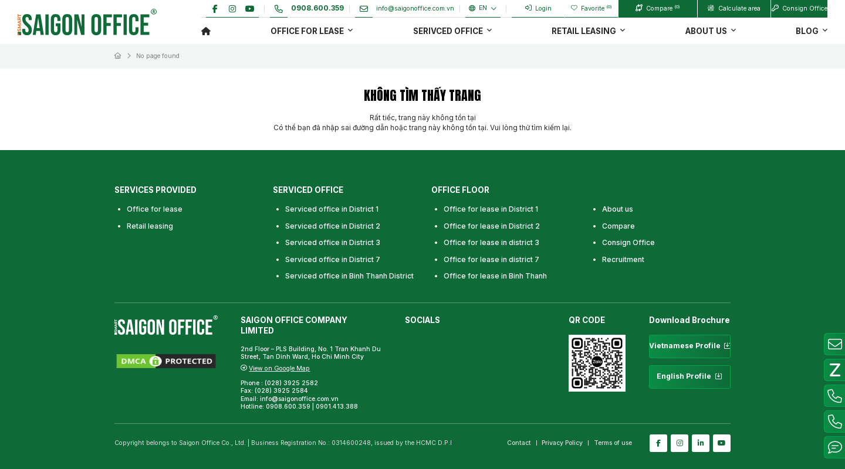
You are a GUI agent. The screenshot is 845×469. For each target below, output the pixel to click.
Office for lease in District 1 (491, 209)
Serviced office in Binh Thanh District (349, 275)
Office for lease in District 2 (492, 226)
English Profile (690, 377)
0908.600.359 (288, 406)
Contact (519, 443)
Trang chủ (206, 31)
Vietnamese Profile (690, 346)
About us (706, 31)
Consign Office (628, 242)
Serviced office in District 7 (332, 259)
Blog (807, 31)
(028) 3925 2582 (292, 383)
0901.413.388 (337, 406)
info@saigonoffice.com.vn (299, 399)
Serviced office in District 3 (332, 242)
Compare (618, 226)
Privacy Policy (562, 443)
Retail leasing (150, 226)
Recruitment (623, 259)
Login (538, 8)
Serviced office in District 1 (331, 209)
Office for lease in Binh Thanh (495, 275)
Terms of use (613, 443)
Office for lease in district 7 (491, 259)
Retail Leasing (584, 31)
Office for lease (307, 31)
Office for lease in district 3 (491, 242)
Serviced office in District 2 (332, 226)
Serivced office (448, 31)
